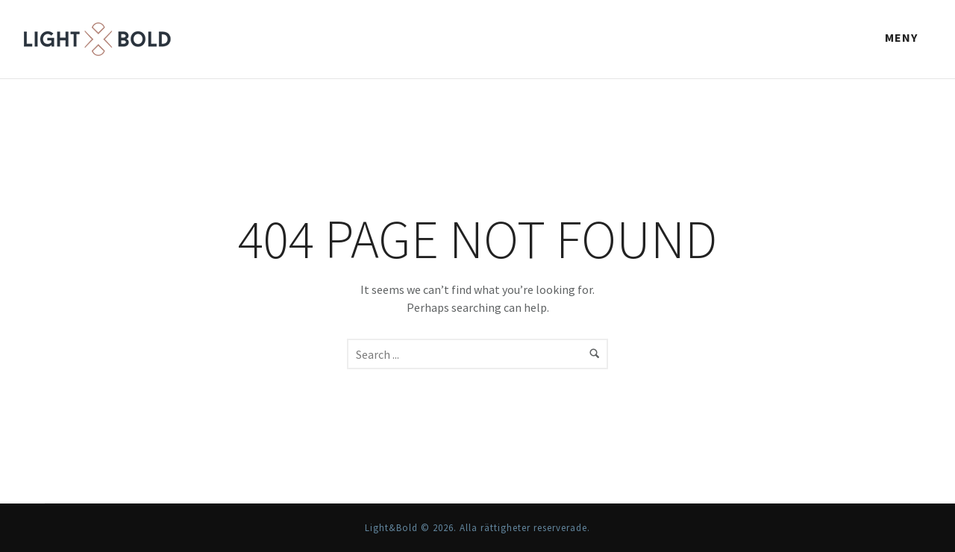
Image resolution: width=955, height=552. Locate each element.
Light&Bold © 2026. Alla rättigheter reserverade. (477, 527)
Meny (901, 37)
